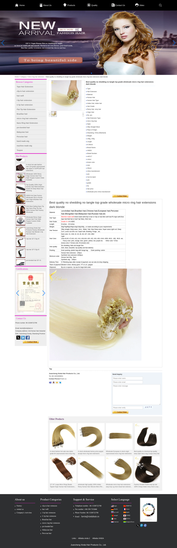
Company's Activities (24, 513)
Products (71, 5)
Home (22, 5)
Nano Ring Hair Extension (27, 123)
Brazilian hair (22, 114)
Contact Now (31, 341)
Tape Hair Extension (25, 87)
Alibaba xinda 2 (84, 538)
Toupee (20, 150)
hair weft (20, 96)
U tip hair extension (25, 105)
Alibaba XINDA (98, 538)
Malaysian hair (23, 132)
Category (23, 77)
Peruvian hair (22, 137)
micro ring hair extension (36, 77)
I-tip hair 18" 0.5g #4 (32, 240)
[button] (85, 73)
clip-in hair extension (25, 91)
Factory (19, 506)
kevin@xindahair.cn (90, 516)
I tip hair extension (24, 100)
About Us (47, 5)
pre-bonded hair (23, 128)
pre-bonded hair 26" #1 (33, 261)
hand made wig (23, 141)
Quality (94, 5)
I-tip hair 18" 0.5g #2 (32, 251)
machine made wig (24, 146)
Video (141, 5)
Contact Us (120, 5)
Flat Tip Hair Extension (26, 109)
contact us (20, 509)
